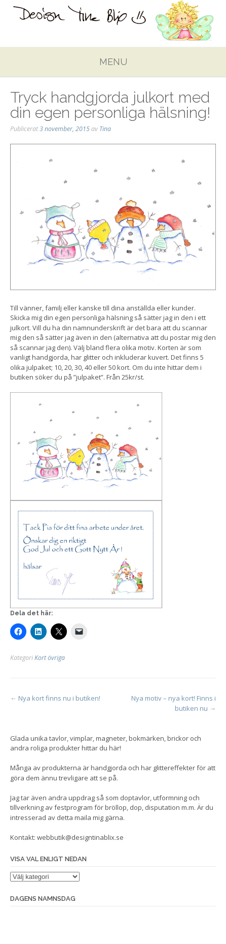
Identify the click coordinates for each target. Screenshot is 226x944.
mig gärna (108, 817)
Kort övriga (49, 657)
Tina (105, 128)
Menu (113, 61)
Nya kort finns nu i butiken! (55, 698)
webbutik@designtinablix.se (80, 837)
